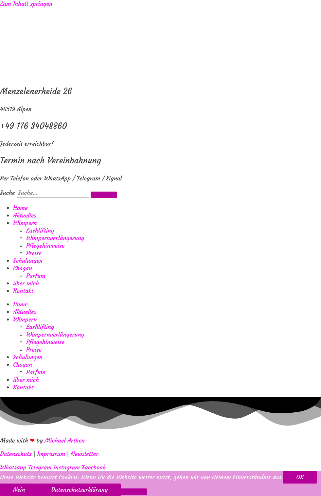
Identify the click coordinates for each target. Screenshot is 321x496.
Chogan (22, 268)
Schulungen (28, 260)
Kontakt (23, 291)
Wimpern (25, 223)
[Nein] (134, 491)
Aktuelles (24, 215)
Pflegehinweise (45, 245)
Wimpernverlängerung (55, 238)
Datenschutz (15, 454)
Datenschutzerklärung (79, 489)
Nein (19, 489)
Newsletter (84, 454)
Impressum (51, 454)
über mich (26, 283)
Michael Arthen (65, 440)
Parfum (35, 275)
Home (20, 208)
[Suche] (104, 195)
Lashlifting (40, 230)
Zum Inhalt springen (26, 4)
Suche (7, 192)
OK (300, 477)
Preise (34, 253)
